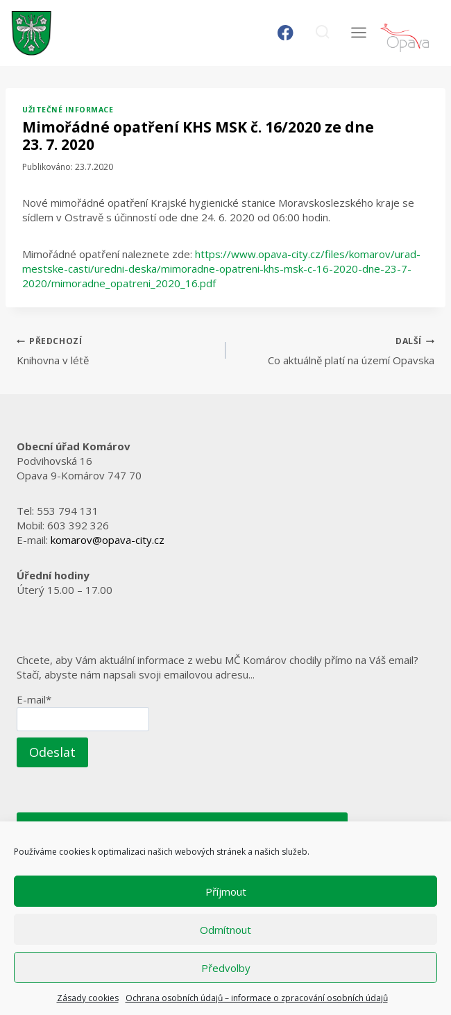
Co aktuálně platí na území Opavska (335, 350)
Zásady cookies (88, 998)
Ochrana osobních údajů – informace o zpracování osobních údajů (257, 998)
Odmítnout (225, 930)
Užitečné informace (67, 109)
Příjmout (225, 891)
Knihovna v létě (116, 350)
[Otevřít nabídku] (358, 33)
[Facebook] (285, 33)
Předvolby (225, 968)
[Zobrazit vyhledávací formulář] (322, 33)
